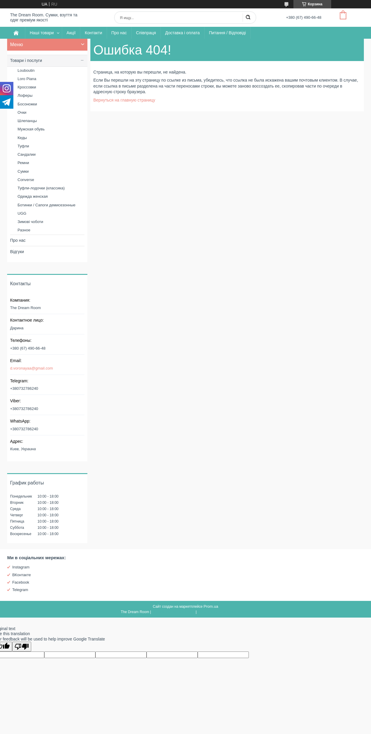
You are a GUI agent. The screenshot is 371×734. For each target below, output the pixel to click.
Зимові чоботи (30, 221)
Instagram (20, 567)
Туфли (23, 146)
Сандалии (27, 154)
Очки (22, 112)
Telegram (20, 589)
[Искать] (248, 17)
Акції (71, 32)
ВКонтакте (21, 575)
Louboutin (26, 70)
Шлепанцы (27, 121)
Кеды (22, 137)
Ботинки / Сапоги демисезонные (47, 205)
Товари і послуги (26, 60)
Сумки (23, 171)
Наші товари (42, 32)
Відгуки (17, 251)
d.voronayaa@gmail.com (31, 368)
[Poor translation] (21, 647)
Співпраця (146, 32)
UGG (22, 213)
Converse (26, 179)
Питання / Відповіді (227, 32)
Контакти (93, 32)
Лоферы (25, 95)
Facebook (20, 582)
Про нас (119, 32)
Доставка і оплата (182, 32)
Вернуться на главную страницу (124, 100)
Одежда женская (33, 196)
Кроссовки (27, 87)
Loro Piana (27, 79)
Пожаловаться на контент (173, 612)
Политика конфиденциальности (224, 612)
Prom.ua (211, 606)
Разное (24, 230)
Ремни (23, 162)
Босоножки (27, 104)
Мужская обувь (31, 129)
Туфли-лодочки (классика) (41, 188)
